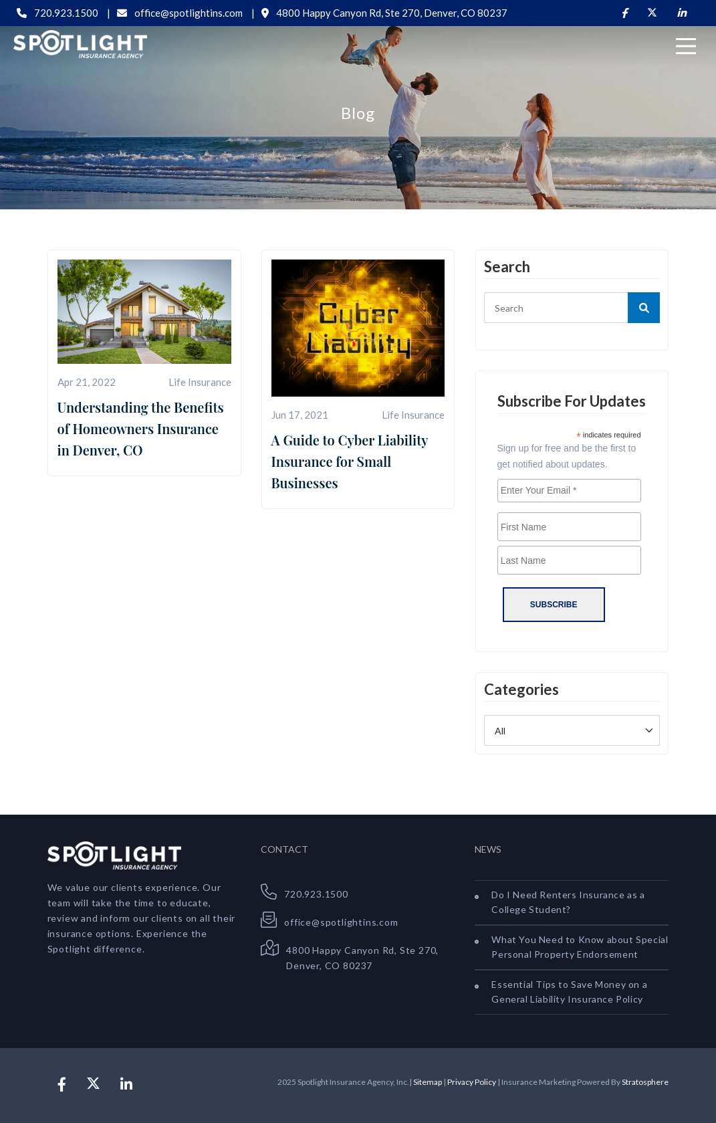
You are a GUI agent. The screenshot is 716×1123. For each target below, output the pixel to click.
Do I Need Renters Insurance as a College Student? (567, 902)
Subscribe (554, 604)
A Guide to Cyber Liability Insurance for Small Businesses (349, 461)
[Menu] (686, 46)
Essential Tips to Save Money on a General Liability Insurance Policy (569, 992)
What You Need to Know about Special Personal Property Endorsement (579, 947)
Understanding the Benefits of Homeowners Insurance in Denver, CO (140, 428)
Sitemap (427, 1082)
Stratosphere (645, 1082)
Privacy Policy (471, 1082)
